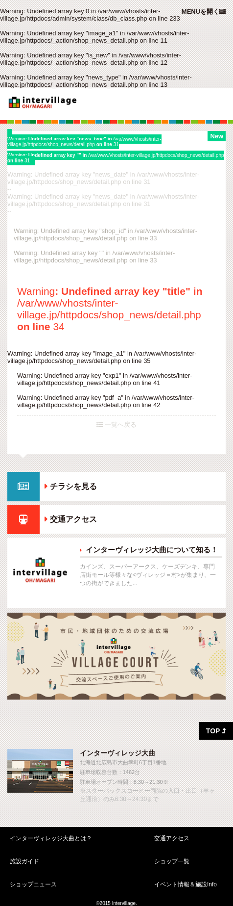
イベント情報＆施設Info (185, 884)
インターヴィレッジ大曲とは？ (51, 838)
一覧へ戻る (116, 424)
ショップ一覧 (171, 861)
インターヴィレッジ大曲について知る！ (152, 549)
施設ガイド (24, 861)
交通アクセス (73, 519)
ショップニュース (33, 884)
